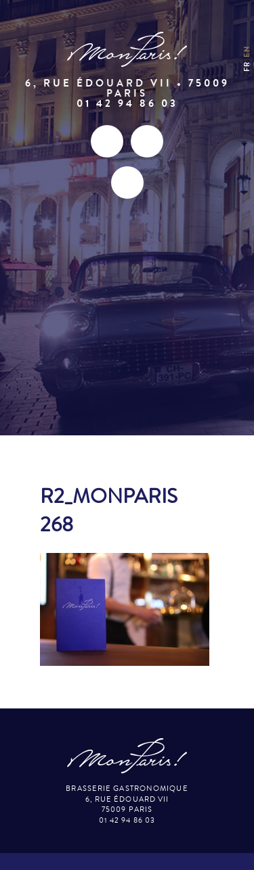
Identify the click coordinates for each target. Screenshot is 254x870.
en (247, 51)
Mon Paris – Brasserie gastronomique (127, 50)
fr (247, 67)
